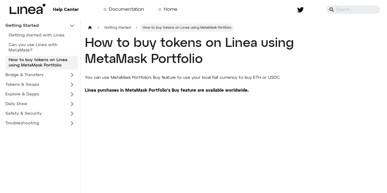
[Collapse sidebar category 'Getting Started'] (72, 25)
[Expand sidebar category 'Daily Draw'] (72, 104)
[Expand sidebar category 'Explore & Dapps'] (72, 94)
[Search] (353, 9)
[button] (40, 75)
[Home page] (90, 28)
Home (170, 9)
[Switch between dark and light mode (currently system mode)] (314, 9)
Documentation (126, 9)
